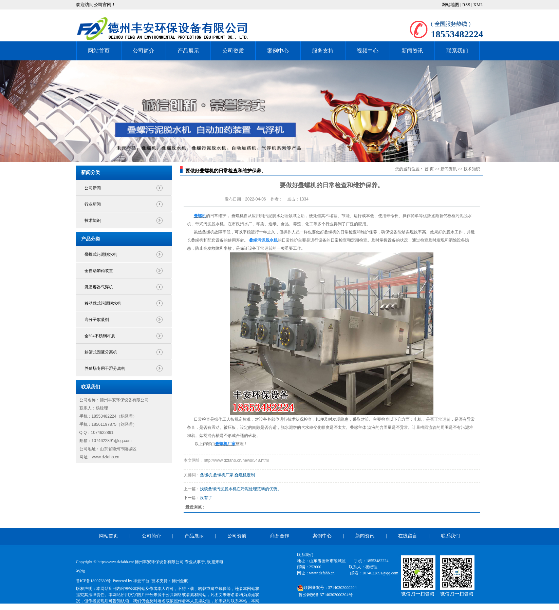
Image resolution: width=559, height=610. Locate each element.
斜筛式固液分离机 (101, 352)
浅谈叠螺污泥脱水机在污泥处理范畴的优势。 (240, 489)
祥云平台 (141, 580)
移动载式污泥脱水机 (103, 303)
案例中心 (278, 51)
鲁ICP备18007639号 (93, 580)
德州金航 (180, 580)
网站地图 (451, 4)
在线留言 (407, 535)
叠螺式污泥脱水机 (101, 254)
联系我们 (457, 51)
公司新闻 (93, 188)
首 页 (429, 169)
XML (478, 4)
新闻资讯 (412, 51)
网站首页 (99, 51)
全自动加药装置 (99, 270)
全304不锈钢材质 (100, 335)
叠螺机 (206, 475)
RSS (466, 4)
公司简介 (143, 51)
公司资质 (233, 51)
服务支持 (323, 51)
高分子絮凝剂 (97, 319)
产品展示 (188, 51)
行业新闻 (93, 204)
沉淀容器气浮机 (99, 287)
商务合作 (279, 535)
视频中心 (367, 51)
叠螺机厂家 (223, 475)
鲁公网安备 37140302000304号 (326, 594)
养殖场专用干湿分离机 (105, 368)
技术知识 (93, 220)
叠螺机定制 (245, 475)
